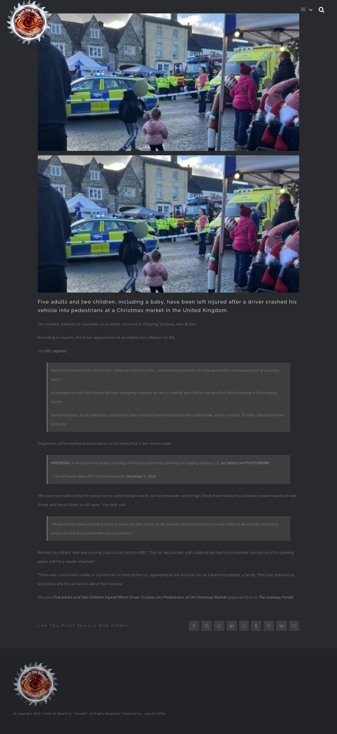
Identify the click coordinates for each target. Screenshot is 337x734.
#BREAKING (60, 462)
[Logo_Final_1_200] (35, 663)
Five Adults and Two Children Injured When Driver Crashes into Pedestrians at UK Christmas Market (140, 597)
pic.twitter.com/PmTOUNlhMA (245, 462)
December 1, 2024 (141, 476)
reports (59, 350)
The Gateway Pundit (276, 597)
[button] (322, 9)
